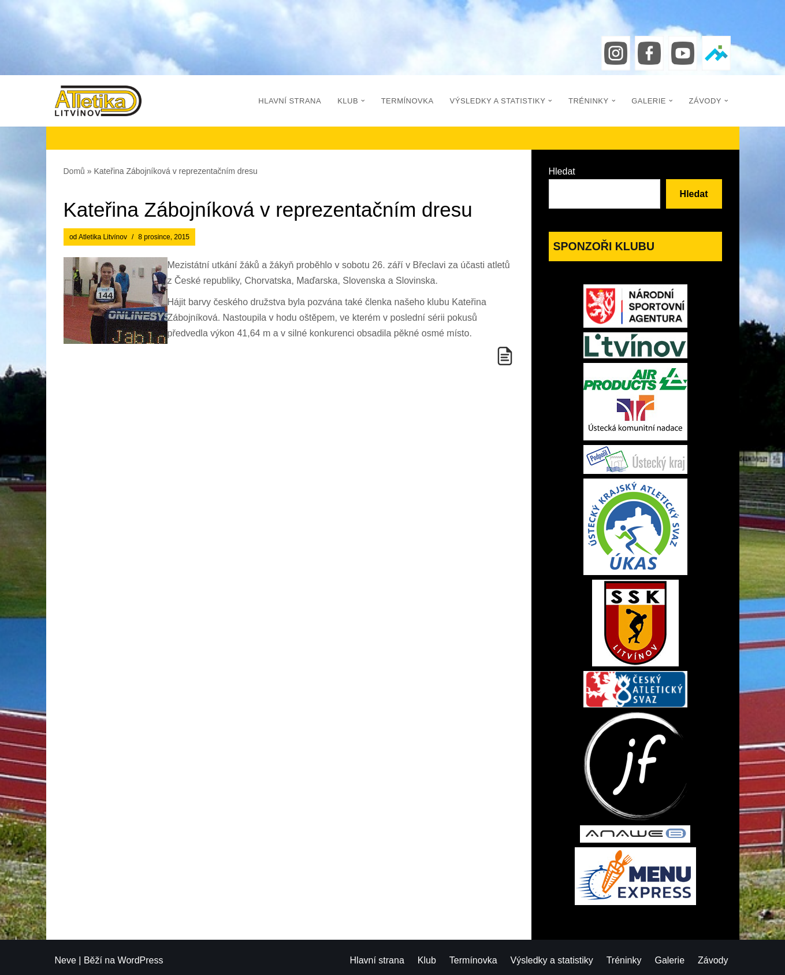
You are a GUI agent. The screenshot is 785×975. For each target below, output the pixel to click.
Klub (427, 960)
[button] (363, 101)
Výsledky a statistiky (552, 960)
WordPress (140, 960)
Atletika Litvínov (103, 237)
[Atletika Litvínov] (98, 101)
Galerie (669, 960)
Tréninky (624, 960)
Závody (713, 960)
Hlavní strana (289, 101)
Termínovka (407, 101)
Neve (65, 960)
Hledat (562, 171)
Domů (74, 171)
